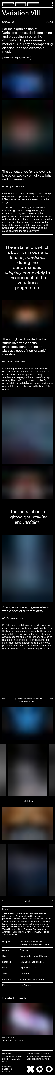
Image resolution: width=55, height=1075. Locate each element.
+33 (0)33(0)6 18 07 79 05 (38, 1059)
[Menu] (51, 4)
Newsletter (7, 1071)
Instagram (7, 1066)
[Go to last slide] (3, 698)
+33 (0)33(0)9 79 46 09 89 (39, 1056)
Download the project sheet (17, 58)
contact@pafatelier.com (38, 1054)
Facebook (7, 1069)
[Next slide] (51, 698)
